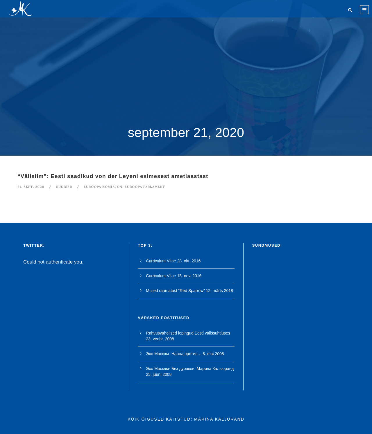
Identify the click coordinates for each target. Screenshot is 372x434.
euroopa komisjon (103, 187)
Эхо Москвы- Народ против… (173, 353)
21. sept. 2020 (30, 187)
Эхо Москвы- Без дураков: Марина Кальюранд (190, 368)
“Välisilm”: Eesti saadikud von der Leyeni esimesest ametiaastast (112, 176)
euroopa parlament (145, 187)
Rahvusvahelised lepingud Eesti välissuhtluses (188, 333)
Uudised (64, 187)
